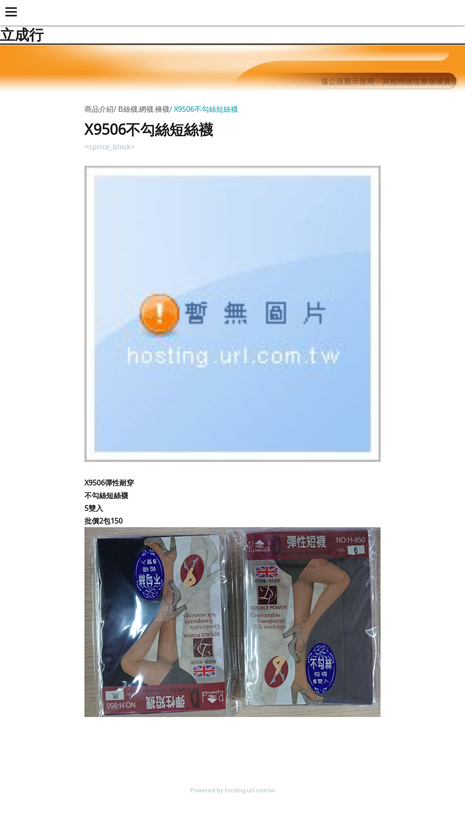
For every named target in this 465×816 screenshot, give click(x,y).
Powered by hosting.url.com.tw (232, 790)
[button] (12, 12)
